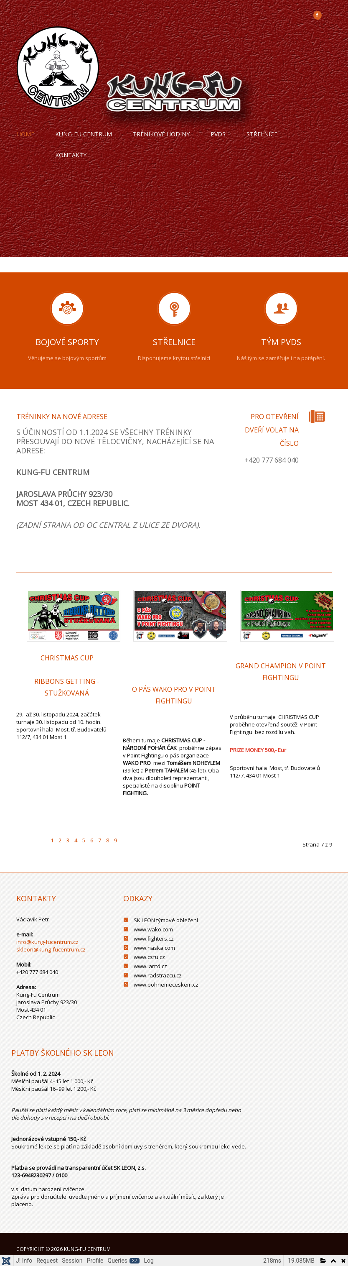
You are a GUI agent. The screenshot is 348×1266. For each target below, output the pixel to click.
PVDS (218, 134)
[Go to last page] (143, 835)
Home (25, 134)
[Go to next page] (127, 835)
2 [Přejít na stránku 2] (59, 840)
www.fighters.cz (154, 938)
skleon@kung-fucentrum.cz (51, 949)
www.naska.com (154, 947)
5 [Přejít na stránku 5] (83, 840)
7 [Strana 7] (99, 840)
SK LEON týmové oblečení (166, 920)
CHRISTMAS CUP (67, 657)
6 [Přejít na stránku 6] (91, 840)
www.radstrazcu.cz (158, 975)
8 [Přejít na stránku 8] (107, 840)
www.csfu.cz (149, 957)
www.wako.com (153, 929)
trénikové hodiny (161, 134)
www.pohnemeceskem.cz (166, 984)
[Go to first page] (24, 835)
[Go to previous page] (40, 835)
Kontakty (70, 155)
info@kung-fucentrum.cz (47, 942)
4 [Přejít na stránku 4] (75, 840)
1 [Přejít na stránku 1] (52, 840)
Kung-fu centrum (83, 134)
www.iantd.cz (150, 966)
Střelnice (261, 134)
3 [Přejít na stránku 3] (67, 840)
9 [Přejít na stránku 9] (115, 840)
